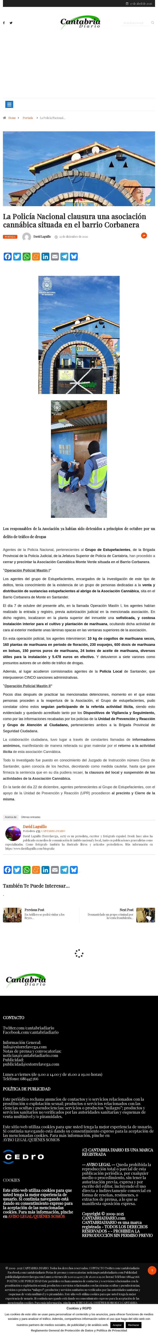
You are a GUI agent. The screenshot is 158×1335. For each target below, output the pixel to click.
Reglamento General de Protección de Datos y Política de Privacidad (79, 1330)
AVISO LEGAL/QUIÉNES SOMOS (36, 1217)
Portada (28, 119)
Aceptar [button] (117, 1325)
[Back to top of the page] (152, 1271)
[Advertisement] (79, 64)
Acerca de (11, 818)
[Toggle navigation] (9, 105)
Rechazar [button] (133, 1325)
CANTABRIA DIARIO (53, 831)
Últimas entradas (30, 818)
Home (12, 119)
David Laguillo (42, 237)
